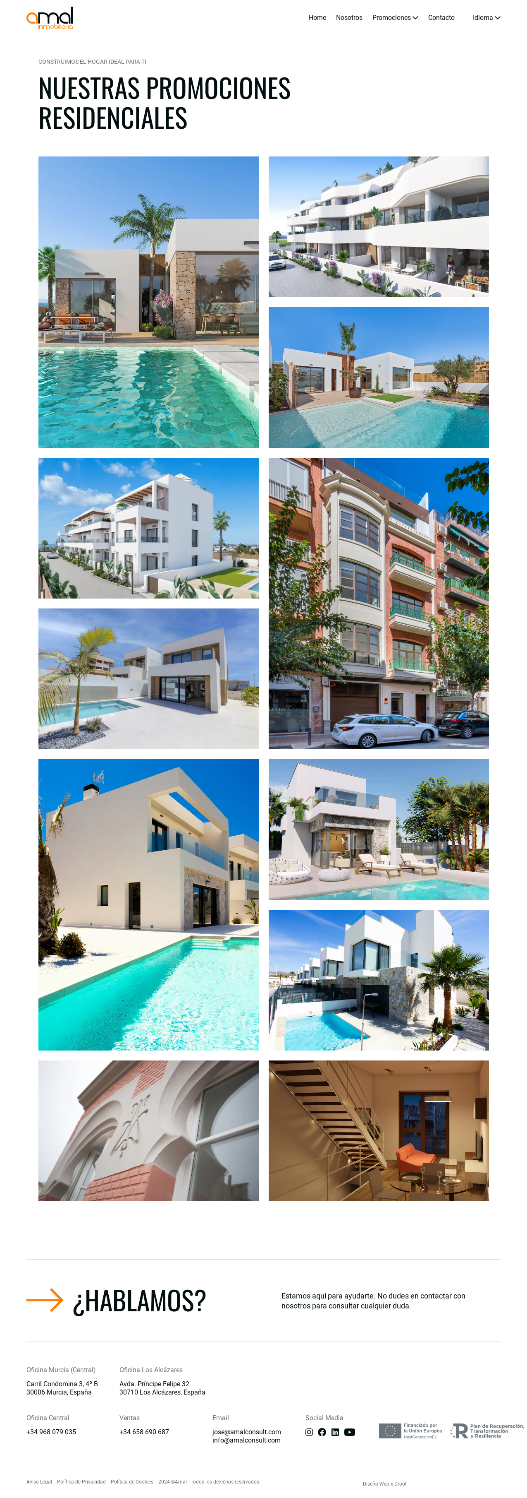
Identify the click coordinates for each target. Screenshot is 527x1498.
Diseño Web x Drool (384, 1484)
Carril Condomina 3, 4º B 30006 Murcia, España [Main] (62, 1388)
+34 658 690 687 (144, 1432)
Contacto (441, 18)
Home (317, 18)
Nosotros (349, 18)
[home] (49, 18)
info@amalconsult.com (246, 1440)
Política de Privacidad (81, 1482)
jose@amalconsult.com (246, 1432)
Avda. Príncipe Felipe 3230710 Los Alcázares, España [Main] (162, 1388)
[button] (395, 17)
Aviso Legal (39, 1482)
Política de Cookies (132, 1482)
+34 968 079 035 (51, 1432)
